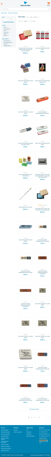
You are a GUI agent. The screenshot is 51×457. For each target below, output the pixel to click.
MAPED (5, 33)
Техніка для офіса (5, 444)
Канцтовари (4, 13)
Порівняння (28, 434)
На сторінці (30, 21)
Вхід (27, 429)
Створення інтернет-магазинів (36, 455)
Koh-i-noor (6, 32)
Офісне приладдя (12, 13)
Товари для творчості (5, 446)
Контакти (16, 429)
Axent (5, 27)
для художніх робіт (8, 42)
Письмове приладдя (5, 431)
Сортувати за (21, 21)
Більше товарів (34, 409)
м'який (5, 44)
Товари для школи (5, 450)
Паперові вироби (4, 429)
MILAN (5, 35)
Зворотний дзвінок (30, 436)
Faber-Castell (6, 29)
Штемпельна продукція (6, 448)
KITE (5, 30)
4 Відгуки (45, 205)
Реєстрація (28, 431)
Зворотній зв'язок (43, 438)
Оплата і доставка (18, 431)
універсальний (7, 45)
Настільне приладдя (5, 434)
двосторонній (6, 40)
